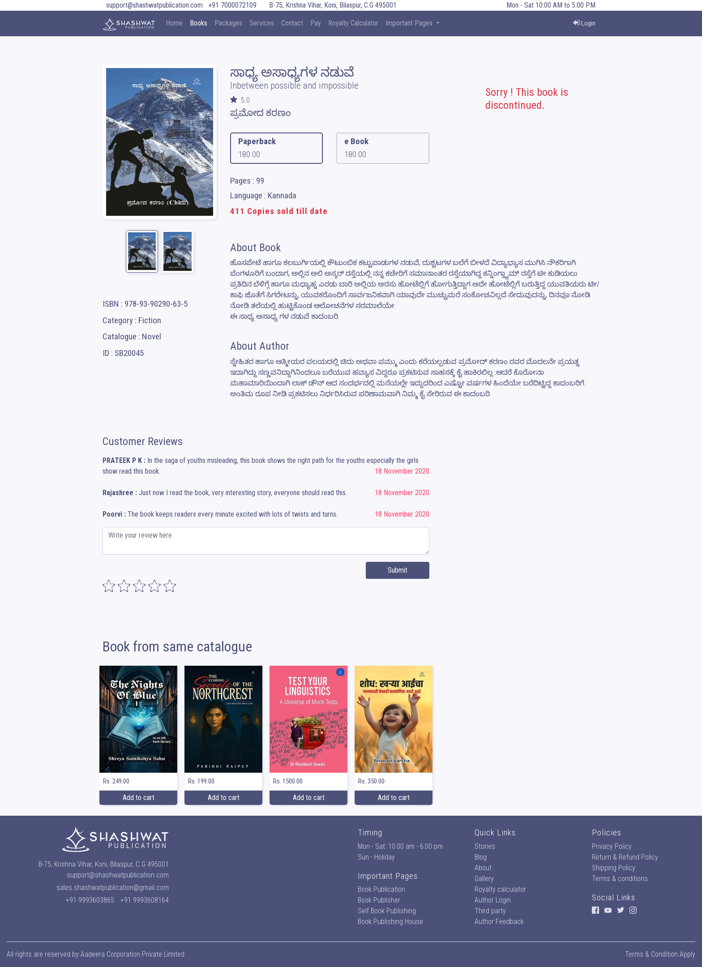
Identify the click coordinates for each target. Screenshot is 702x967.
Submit (397, 570)
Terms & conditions (620, 878)
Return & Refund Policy (625, 857)
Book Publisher (379, 900)
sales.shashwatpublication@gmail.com (112, 887)
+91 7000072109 (232, 5)
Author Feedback (499, 921)
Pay (315, 23)
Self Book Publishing (387, 911)
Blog (481, 857)
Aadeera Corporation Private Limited (132, 954)
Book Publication (381, 889)
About (483, 868)
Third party (490, 911)
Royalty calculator (500, 889)
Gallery (484, 878)
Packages (228, 23)
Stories (485, 846)
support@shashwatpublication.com (154, 5)
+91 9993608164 (144, 900)
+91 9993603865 (90, 900)
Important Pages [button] (409, 23)
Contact (292, 23)
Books (198, 23)
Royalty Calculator (353, 23)
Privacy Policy (612, 846)
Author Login (493, 900)
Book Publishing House (390, 921)
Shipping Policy (613, 868)
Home (174, 23)
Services (261, 23)
